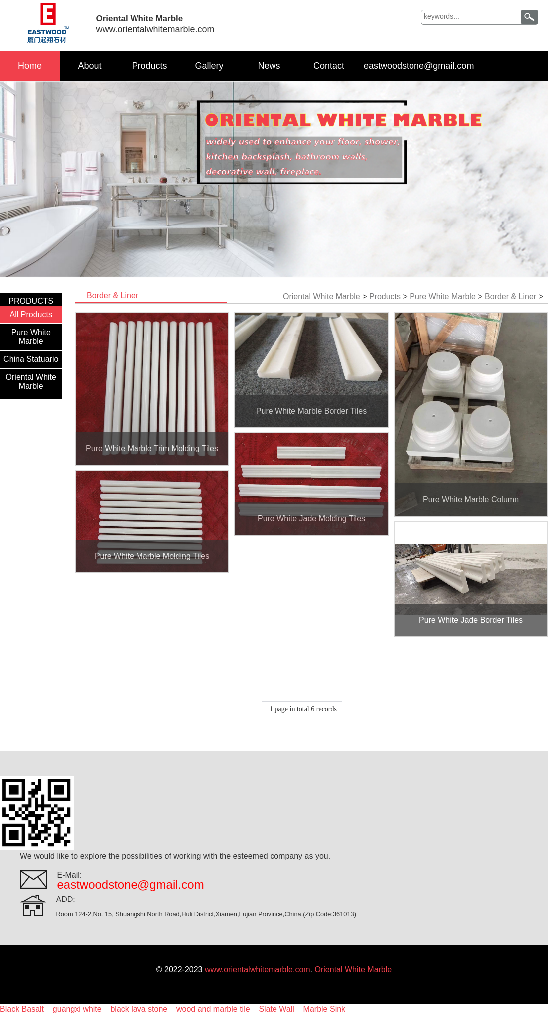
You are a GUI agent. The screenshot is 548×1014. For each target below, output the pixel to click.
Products (149, 66)
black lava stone (138, 1009)
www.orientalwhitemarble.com (257, 969)
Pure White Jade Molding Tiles (311, 518)
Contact (328, 66)
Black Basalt (22, 1009)
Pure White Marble (31, 336)
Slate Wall (276, 1009)
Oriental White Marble (31, 381)
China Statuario (30, 359)
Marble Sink (324, 1009)
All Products (31, 314)
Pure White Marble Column (471, 499)
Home (30, 66)
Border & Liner (510, 296)
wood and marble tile (213, 1009)
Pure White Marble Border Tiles (311, 411)
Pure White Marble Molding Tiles (152, 556)
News (269, 66)
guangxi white (77, 1009)
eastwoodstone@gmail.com (419, 66)
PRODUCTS (30, 301)
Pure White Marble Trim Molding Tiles (152, 448)
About (89, 66)
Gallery (209, 66)
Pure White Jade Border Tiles (471, 620)
